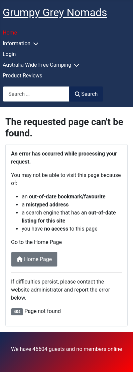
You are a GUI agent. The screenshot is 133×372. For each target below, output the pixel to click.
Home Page (34, 259)
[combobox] (36, 94)
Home (10, 32)
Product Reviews (22, 75)
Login (9, 54)
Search (86, 94)
